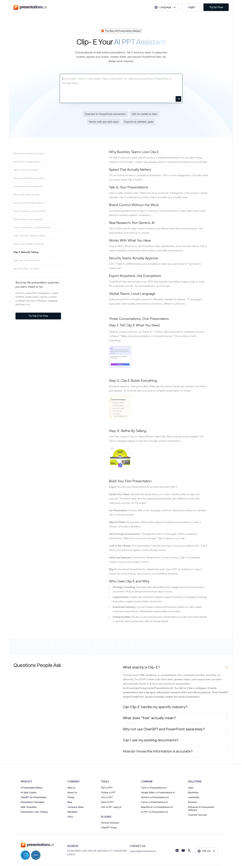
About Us (72, 792)
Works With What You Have (26, 194)
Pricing (71, 797)
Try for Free (216, 7)
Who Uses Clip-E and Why (26, 268)
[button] (166, 7)
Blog (70, 802)
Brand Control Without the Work (28, 178)
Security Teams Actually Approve (29, 202)
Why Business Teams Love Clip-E (29, 153)
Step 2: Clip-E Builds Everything (28, 244)
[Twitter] (189, 850)
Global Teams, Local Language (28, 219)
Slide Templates (29, 807)
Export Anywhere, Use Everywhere (29, 211)
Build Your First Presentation (26, 260)
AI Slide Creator (29, 792)
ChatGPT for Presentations (33, 797)
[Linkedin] (177, 850)
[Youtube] (183, 850)
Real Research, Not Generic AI (27, 186)
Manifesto (73, 811)
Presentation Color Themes (34, 811)
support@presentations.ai (143, 851)
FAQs (70, 816)
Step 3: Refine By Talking (25, 252)
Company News (76, 807)
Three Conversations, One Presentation (32, 227)
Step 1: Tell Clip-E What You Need (29, 235)
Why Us (71, 787)
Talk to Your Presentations (25, 170)
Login (191, 7)
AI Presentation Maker (31, 787)
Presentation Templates (32, 802)
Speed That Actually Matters (26, 161)
